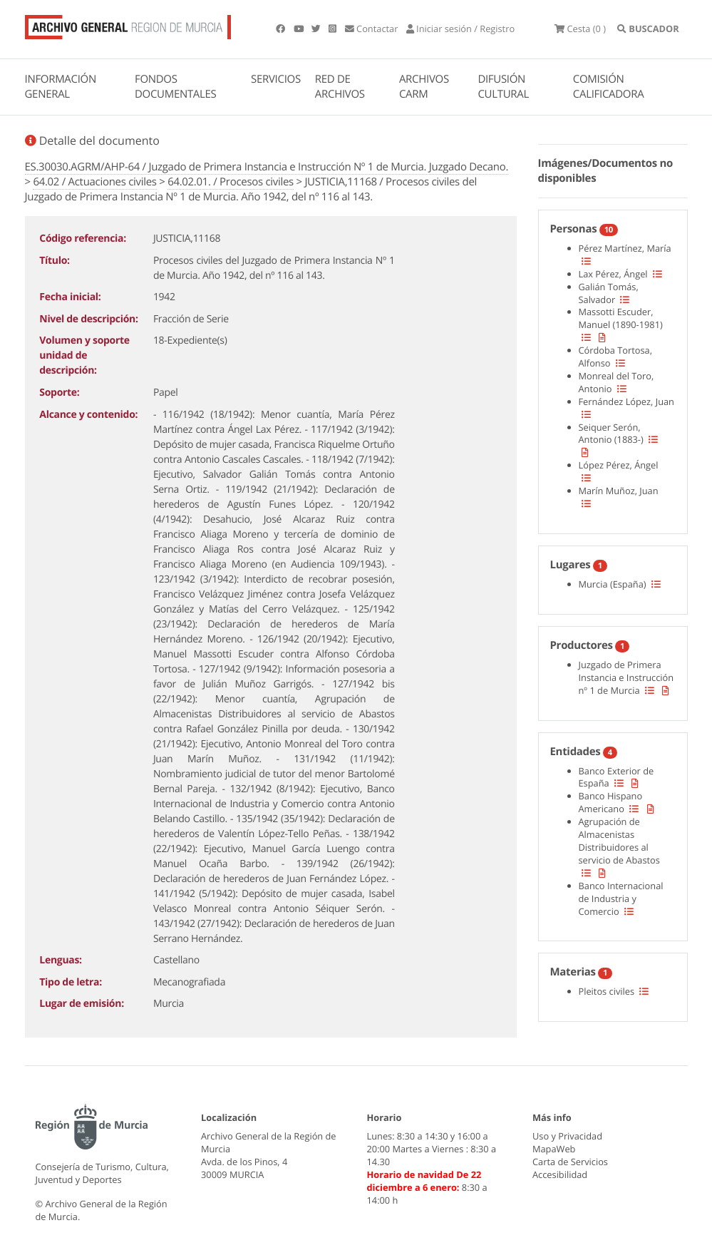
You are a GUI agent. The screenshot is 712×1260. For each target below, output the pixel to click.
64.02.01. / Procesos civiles (230, 182)
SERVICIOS (276, 79)
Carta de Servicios (570, 1161)
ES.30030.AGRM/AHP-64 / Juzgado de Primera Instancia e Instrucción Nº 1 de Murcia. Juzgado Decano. (267, 167)
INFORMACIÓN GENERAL (60, 86)
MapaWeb (553, 1148)
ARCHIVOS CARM (424, 86)
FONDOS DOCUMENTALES (176, 86)
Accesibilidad (559, 1174)
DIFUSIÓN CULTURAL (503, 86)
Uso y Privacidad (567, 1136)
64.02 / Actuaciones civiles (94, 182)
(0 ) (580, 28)
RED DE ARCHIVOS (340, 86)
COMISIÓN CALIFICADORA (608, 86)
